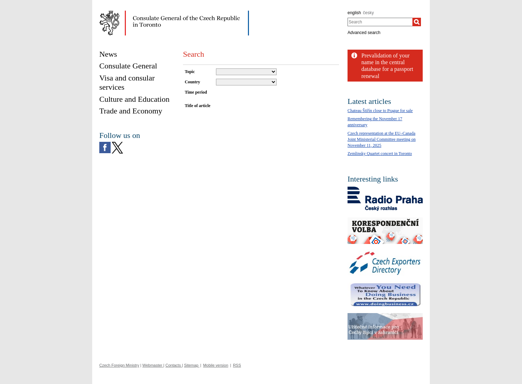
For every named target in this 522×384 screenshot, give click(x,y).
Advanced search (364, 32)
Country (192, 81)
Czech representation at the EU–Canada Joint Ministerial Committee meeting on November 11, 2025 (382, 139)
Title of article (197, 105)
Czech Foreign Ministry (119, 365)
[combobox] (380, 22)
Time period (196, 92)
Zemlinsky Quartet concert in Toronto (380, 153)
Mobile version (215, 365)
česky (368, 12)
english (354, 12)
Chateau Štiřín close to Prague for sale (380, 110)
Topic (190, 71)
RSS (237, 365)
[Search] (416, 22)
